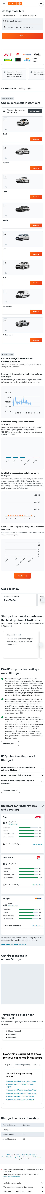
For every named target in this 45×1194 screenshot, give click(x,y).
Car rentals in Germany (9, 1157)
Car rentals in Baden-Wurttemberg (30, 1157)
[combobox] (9, 15)
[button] (3, 3)
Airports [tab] (8, 1065)
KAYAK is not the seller (23, 1182)
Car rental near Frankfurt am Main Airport (21, 1081)
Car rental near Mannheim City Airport (20, 1100)
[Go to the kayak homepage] (15, 3)
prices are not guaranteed (11, 1176)
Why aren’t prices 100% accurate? (23, 1191)
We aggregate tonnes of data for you (23, 1187)
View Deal (36, 139)
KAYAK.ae (10, 1155)
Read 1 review (13, 824)
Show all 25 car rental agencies (13, 944)
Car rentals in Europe (28, 1155)
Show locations (37, 844)
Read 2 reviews (13, 906)
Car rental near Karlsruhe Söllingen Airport (21, 1093)
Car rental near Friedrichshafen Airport (20, 1096)
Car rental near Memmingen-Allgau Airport (21, 1090)
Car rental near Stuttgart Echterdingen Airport (20, 1085)
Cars (17, 1155)
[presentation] (11, 626)
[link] (22, 576)
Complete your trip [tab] (22, 1065)
